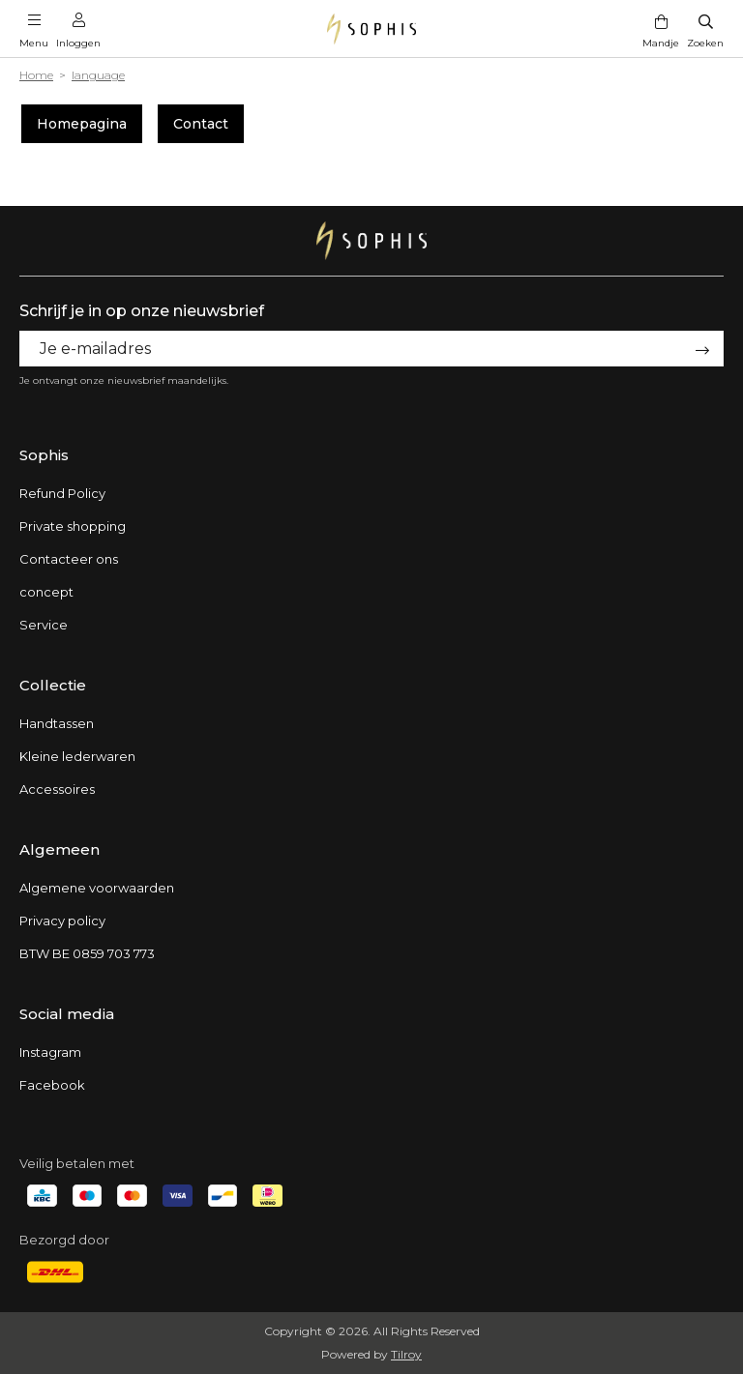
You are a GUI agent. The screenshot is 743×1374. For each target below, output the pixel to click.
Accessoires (57, 789)
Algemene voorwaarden (96, 887)
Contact (200, 123)
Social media (66, 1014)
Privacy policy (62, 920)
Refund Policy (62, 493)
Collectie (52, 685)
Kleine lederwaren (77, 756)
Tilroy (406, 1354)
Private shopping (72, 526)
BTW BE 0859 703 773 (87, 953)
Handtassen (56, 723)
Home (36, 75)
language (98, 75)
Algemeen (59, 849)
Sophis (44, 455)
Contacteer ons (68, 559)
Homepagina (82, 123)
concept (46, 591)
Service (43, 624)
